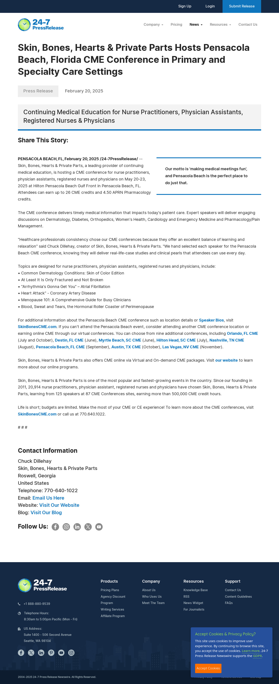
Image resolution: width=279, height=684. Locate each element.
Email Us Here (48, 498)
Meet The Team (153, 603)
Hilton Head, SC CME (176, 340)
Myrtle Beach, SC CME (120, 340)
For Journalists (194, 609)
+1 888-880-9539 (37, 604)
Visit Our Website (59, 505)
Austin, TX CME (126, 347)
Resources (194, 582)
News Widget (193, 603)
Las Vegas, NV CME (180, 347)
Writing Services (112, 609)
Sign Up (184, 6)
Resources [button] (219, 24)
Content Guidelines (238, 596)
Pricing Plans (110, 590)
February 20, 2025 (84, 91)
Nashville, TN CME (226, 340)
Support (232, 582)
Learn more (251, 650)
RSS (186, 596)
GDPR (257, 655)
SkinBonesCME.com (37, 327)
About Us (149, 590)
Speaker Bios (211, 320)
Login (210, 6)
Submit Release (242, 6)
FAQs (229, 603)
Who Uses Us (152, 596)
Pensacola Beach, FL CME (60, 347)
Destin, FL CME (69, 340)
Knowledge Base (196, 590)
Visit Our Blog (46, 512)
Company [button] (152, 24)
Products (109, 582)
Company (151, 582)
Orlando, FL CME (242, 334)
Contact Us (247, 24)
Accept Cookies (208, 668)
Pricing (176, 24)
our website (226, 360)
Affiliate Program (113, 616)
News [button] (195, 24)
